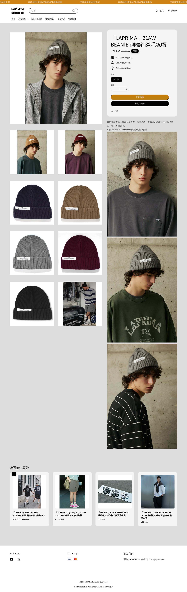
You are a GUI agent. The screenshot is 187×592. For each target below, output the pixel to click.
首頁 (13, 19)
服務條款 (77, 587)
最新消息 (61, 19)
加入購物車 (140, 103)
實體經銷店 (50, 19)
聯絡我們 (72, 19)
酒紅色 (116, 79)
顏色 (112, 74)
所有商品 (22, 19)
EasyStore (103, 582)
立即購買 (140, 97)
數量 (112, 85)
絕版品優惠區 (36, 19)
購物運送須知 (97, 587)
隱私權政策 (86, 587)
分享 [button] (114, 111)
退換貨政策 (108, 587)
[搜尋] (74, 10)
